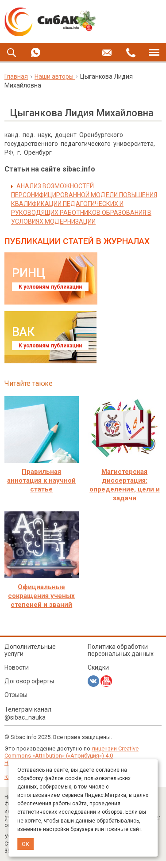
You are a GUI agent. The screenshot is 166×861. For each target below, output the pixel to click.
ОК (25, 844)
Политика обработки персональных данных (121, 650)
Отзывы (15, 694)
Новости (16, 667)
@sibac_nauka (25, 717)
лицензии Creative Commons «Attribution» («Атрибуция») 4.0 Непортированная (71, 755)
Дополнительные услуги (30, 650)
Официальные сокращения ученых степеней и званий (41, 596)
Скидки (98, 667)
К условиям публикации (50, 287)
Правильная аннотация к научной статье (41, 480)
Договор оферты (29, 681)
